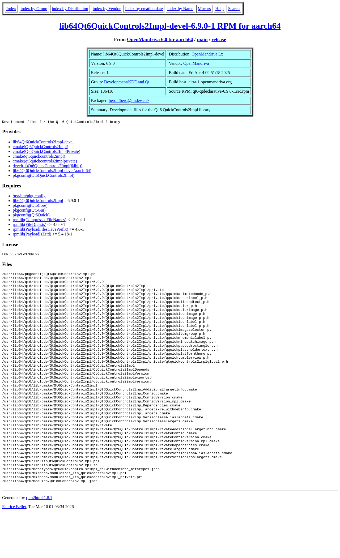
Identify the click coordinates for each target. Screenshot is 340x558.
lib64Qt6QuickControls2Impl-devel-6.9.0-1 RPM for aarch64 (170, 26)
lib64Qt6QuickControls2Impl (38, 201)
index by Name (180, 8)
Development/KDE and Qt (127, 82)
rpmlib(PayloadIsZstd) (32, 235)
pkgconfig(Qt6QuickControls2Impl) (43, 176)
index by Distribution (70, 8)
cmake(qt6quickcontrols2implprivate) (45, 162)
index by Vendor (107, 8)
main (202, 39)
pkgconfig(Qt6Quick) (31, 215)
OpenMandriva (196, 63)
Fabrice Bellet (14, 551)
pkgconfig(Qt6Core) (30, 206)
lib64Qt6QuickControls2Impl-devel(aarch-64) (52, 171)
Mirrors (204, 8)
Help (219, 8)
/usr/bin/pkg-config (29, 196)
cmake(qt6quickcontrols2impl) (39, 157)
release (218, 39)
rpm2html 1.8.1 (39, 542)
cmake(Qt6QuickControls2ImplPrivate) (46, 152)
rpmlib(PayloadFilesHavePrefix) (40, 230)
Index (11, 8)
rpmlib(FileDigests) (29, 225)
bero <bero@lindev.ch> (129, 100)
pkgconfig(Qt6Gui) (29, 211)
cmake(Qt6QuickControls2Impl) (40, 147)
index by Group (33, 8)
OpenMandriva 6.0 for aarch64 (160, 39)
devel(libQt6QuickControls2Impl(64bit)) (47, 166)
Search (234, 8)
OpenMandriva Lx (207, 54)
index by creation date (144, 8)
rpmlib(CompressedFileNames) (39, 220)
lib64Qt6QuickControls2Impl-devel (43, 142)
